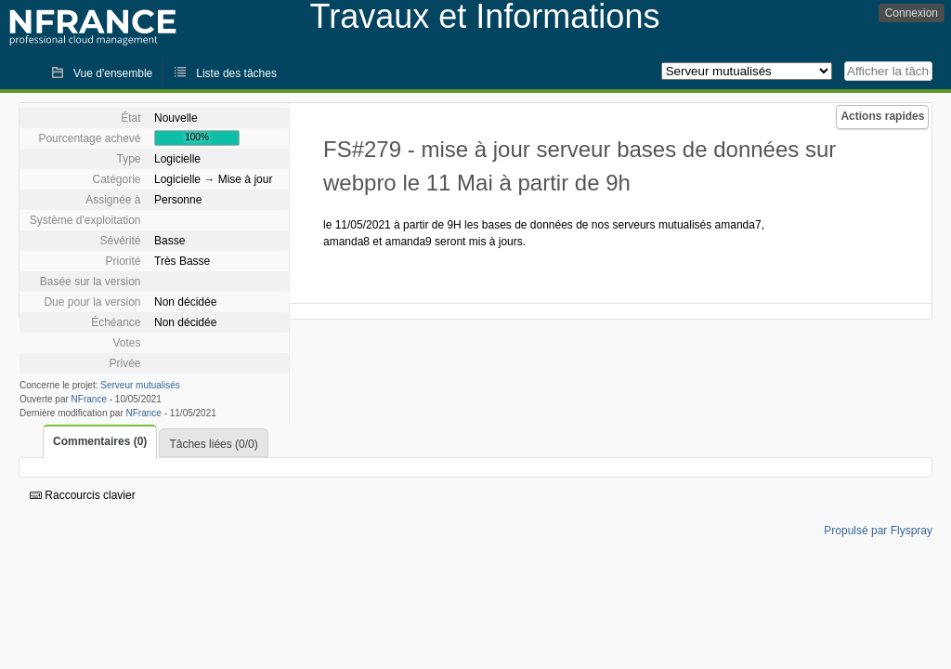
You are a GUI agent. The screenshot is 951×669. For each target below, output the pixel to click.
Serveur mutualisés (140, 385)
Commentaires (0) (100, 441)
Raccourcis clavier (83, 495)
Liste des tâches (236, 73)
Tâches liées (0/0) (213, 444)
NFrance (89, 399)
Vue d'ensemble (112, 73)
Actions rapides (882, 116)
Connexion (911, 13)
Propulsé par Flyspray (878, 530)
